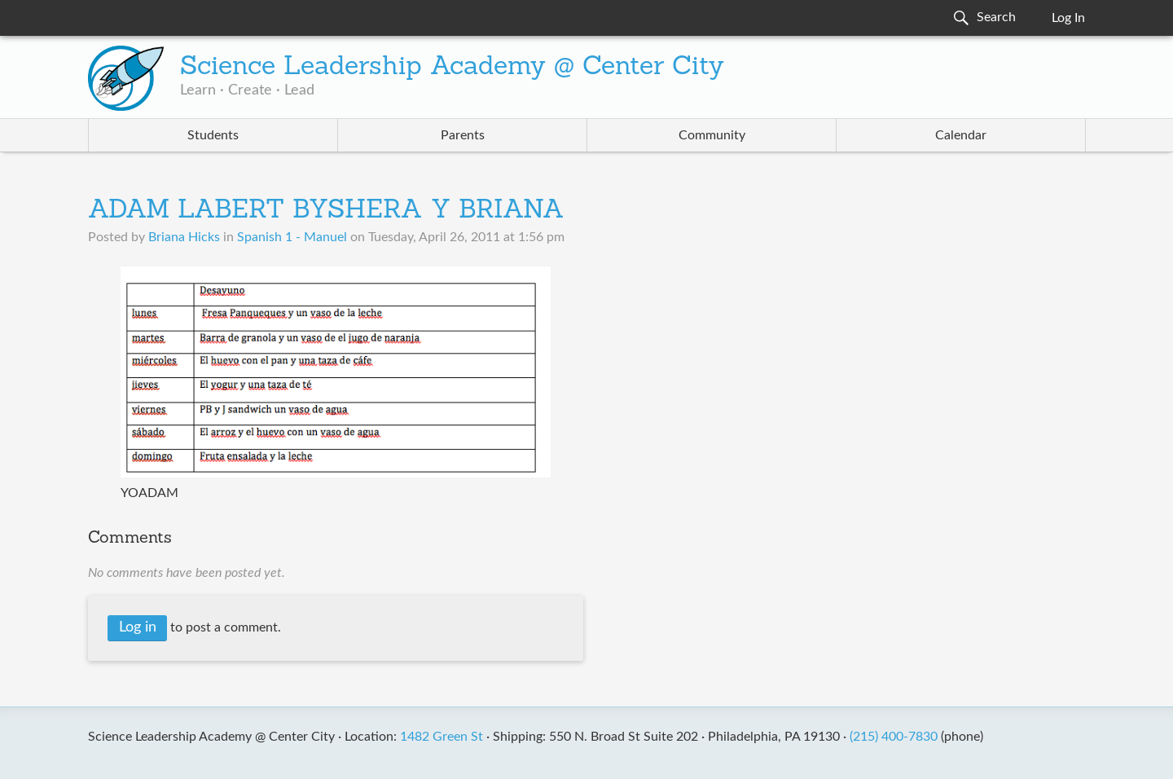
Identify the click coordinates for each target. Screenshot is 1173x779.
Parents (463, 135)
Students (213, 135)
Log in (137, 627)
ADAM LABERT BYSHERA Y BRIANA (326, 211)
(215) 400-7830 (894, 736)
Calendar (960, 135)
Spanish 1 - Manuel (292, 237)
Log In (1068, 17)
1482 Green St (441, 736)
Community (712, 135)
